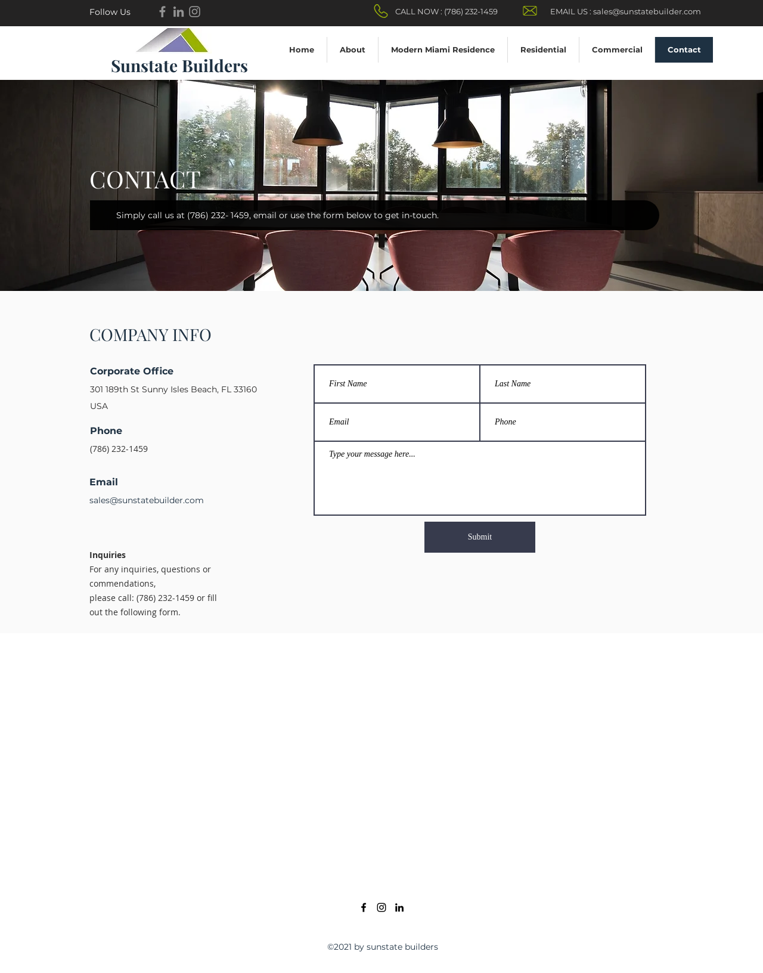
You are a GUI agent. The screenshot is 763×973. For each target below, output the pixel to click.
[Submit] (479, 537)
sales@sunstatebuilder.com (146, 500)
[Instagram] (194, 11)
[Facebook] (162, 11)
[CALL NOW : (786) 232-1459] (446, 11)
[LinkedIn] (399, 907)
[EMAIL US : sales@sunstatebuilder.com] (625, 11)
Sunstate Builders (179, 65)
